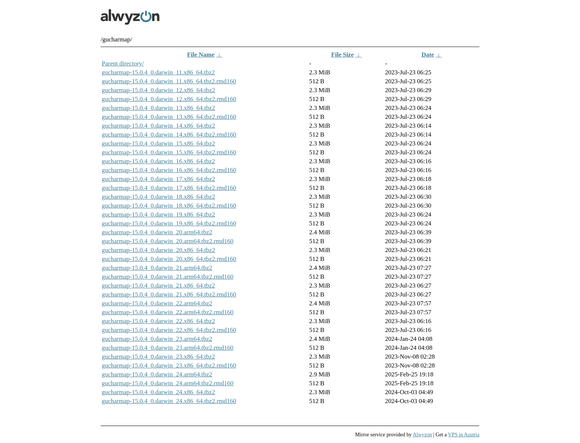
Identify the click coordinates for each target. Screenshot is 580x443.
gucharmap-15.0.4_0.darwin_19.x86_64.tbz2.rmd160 (169, 223)
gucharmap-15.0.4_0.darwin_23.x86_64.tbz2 (158, 356)
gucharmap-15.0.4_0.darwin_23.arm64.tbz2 (157, 338)
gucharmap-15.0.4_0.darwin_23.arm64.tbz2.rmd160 (167, 347)
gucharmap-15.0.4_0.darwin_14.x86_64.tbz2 (158, 125)
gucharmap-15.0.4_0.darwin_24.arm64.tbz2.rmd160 (167, 383)
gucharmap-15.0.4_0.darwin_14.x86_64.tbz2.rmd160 (169, 134)
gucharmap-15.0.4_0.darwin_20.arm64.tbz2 (157, 232)
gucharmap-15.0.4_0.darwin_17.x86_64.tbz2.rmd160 (169, 187)
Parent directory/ (123, 63)
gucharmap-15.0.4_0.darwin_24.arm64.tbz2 (157, 374)
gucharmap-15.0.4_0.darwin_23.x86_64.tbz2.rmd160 (169, 365)
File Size (342, 54)
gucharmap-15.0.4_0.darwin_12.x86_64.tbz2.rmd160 (169, 99)
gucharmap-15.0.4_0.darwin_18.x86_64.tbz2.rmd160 (169, 205)
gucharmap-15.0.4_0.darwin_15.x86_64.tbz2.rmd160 (169, 152)
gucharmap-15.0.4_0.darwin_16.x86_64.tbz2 (158, 161)
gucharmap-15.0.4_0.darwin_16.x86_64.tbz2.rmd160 (169, 170)
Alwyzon (422, 434)
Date (427, 54)
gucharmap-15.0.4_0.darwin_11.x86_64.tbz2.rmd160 (169, 81)
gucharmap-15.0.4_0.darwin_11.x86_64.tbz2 (158, 72)
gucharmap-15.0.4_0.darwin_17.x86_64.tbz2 (158, 178)
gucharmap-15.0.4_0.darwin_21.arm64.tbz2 (157, 267)
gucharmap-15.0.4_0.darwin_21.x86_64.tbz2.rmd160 (169, 294)
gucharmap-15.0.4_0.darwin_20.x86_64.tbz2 (158, 250)
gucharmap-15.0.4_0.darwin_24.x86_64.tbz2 (158, 392)
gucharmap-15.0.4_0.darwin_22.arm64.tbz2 (157, 303)
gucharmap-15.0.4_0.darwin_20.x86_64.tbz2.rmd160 (169, 258)
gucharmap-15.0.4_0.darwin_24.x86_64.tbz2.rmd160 (169, 401)
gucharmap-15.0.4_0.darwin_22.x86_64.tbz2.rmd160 (169, 329)
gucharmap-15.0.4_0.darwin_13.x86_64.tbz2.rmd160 (169, 116)
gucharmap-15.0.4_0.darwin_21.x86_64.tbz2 (158, 285)
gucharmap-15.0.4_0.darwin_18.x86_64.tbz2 (158, 196)
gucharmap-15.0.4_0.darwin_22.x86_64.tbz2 (158, 321)
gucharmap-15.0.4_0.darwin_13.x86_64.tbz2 (158, 107)
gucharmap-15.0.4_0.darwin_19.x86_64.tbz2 (158, 214)
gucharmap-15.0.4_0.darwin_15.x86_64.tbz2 (158, 143)
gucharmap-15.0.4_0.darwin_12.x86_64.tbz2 (158, 90)
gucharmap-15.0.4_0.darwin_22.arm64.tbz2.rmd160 (167, 312)
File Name (201, 54)
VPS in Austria (463, 434)
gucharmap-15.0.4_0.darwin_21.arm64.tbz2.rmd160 (167, 276)
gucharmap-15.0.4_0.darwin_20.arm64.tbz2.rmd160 (167, 241)
